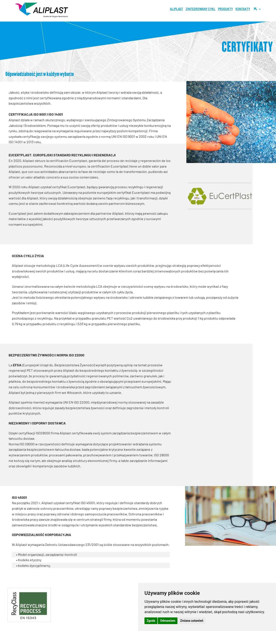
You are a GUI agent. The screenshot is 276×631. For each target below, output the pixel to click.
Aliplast (176, 9)
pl (257, 9)
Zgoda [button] (151, 620)
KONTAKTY (242, 9)
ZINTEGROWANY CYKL (200, 9)
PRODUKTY (225, 9)
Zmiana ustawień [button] (191, 620)
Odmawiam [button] (167, 620)
